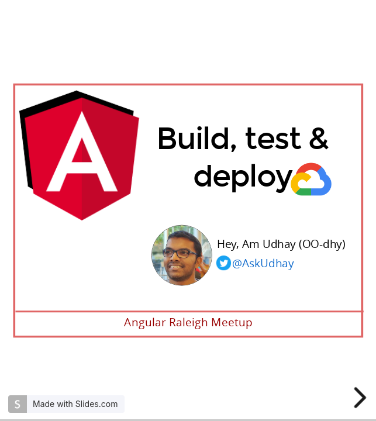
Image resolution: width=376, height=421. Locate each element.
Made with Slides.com (75, 404)
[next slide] (361, 397)
